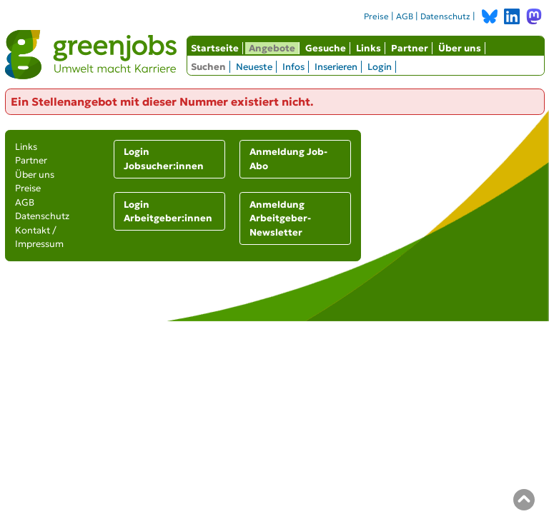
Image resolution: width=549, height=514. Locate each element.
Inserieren (336, 67)
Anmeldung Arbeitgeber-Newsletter (280, 218)
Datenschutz (445, 16)
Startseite (215, 48)
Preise (376, 16)
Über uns (459, 48)
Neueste (254, 67)
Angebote (272, 48)
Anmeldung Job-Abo (288, 159)
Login (379, 67)
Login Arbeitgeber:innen (168, 211)
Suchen (208, 67)
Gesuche (325, 48)
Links (368, 48)
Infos (293, 67)
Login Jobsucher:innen (164, 159)
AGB (404, 16)
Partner (409, 48)
